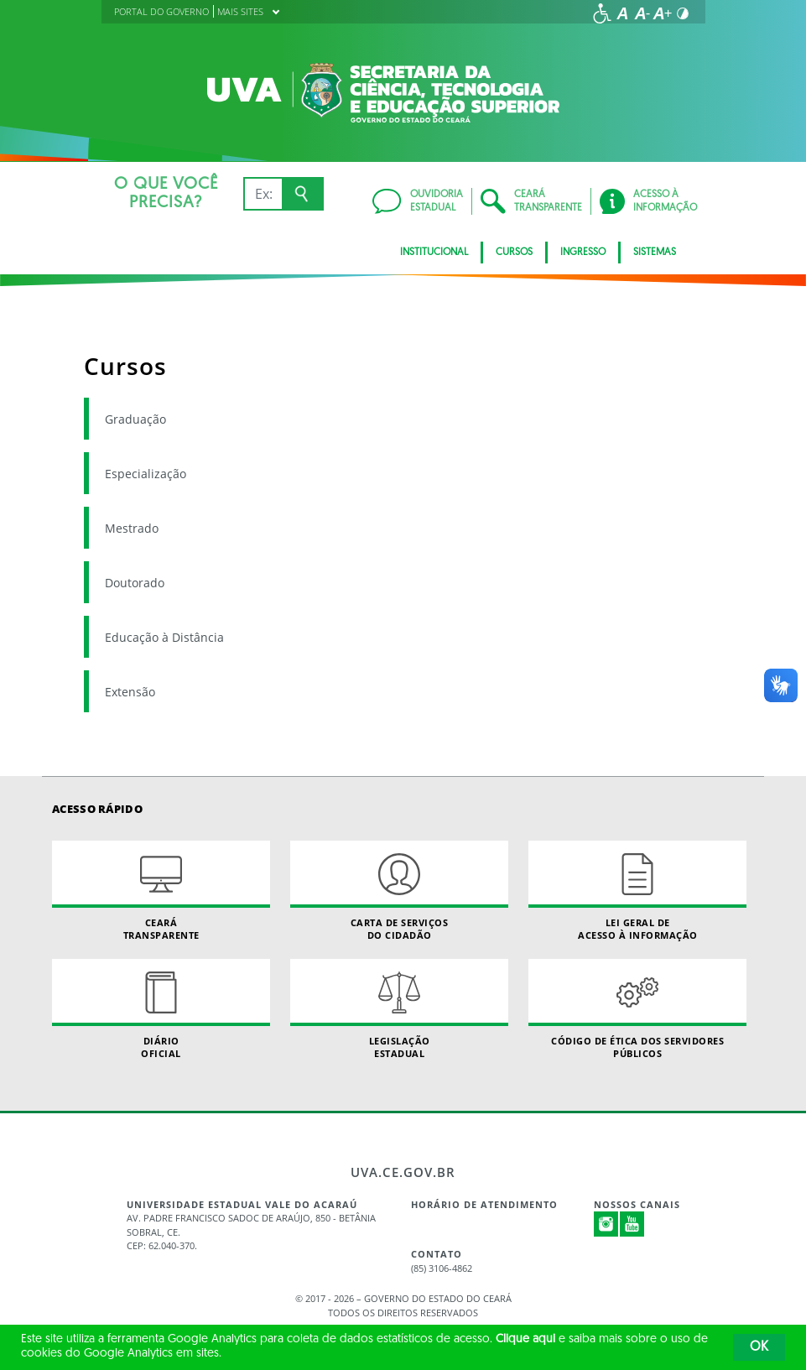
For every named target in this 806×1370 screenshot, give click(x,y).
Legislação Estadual (399, 1009)
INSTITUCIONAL (434, 252)
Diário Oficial (161, 1009)
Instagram (606, 1224)
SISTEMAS (654, 252)
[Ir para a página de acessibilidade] (602, 13)
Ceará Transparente (161, 891)
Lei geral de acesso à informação (637, 891)
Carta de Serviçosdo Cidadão (399, 891)
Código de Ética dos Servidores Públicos (637, 1009)
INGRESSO (583, 252)
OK (759, 1347)
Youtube (632, 1224)
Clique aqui (525, 1339)
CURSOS (514, 252)
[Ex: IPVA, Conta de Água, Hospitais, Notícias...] (263, 194)
